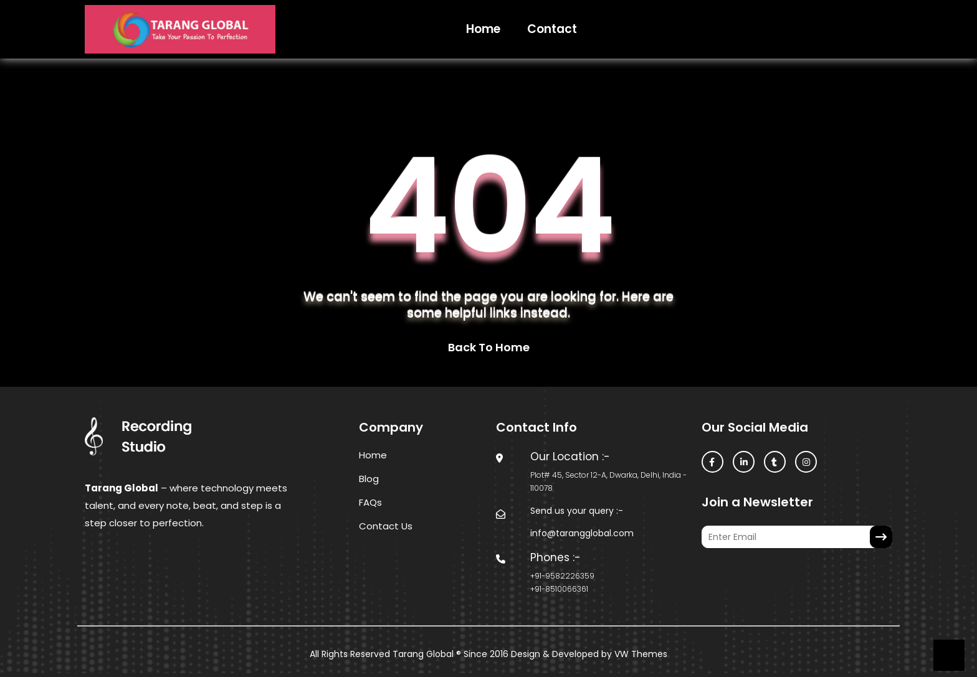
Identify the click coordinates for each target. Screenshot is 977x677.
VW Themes (639, 654)
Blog (369, 478)
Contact (552, 29)
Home (483, 29)
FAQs (370, 502)
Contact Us (385, 526)
